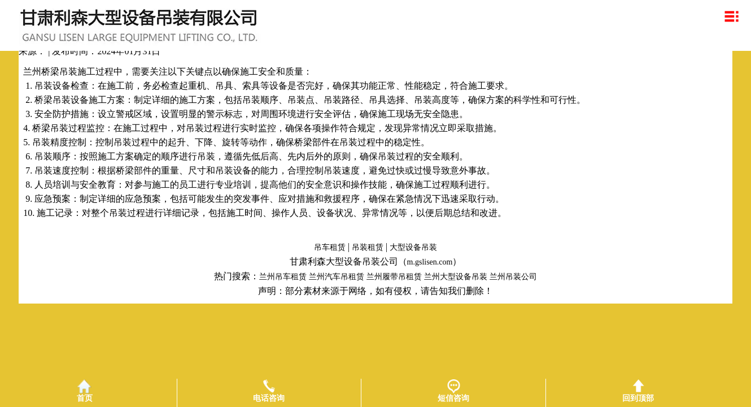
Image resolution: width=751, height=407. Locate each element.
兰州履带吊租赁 (394, 276)
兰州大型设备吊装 (455, 276)
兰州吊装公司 (513, 276)
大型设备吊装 (413, 247)
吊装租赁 (367, 247)
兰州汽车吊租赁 (336, 276)
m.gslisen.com (430, 262)
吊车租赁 (330, 247)
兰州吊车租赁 (283, 276)
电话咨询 (269, 390)
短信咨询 (453, 390)
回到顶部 (638, 390)
